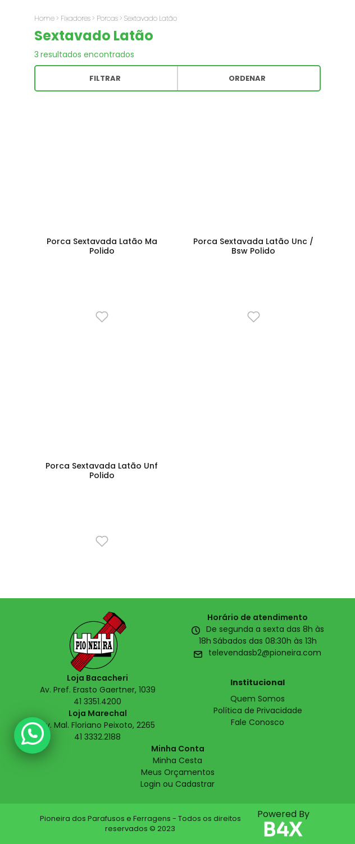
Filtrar (105, 78)
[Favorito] (102, 316)
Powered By (283, 823)
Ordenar (247, 78)
